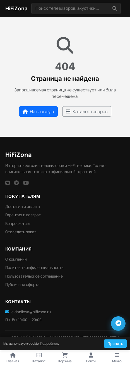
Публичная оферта (22, 284)
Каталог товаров (87, 111)
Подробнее (49, 343)
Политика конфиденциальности (34, 267)
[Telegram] (16, 182)
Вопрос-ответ (18, 223)
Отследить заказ (20, 231)
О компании (16, 259)
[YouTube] (26, 182)
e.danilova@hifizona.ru (28, 311)
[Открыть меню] (117, 358)
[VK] (7, 182)
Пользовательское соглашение (34, 276)
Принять (115, 343)
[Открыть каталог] (39, 358)
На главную (38, 111)
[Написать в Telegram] (118, 323)
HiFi (18, 154)
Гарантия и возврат (23, 214)
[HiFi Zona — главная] (16, 9)
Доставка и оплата (22, 206)
